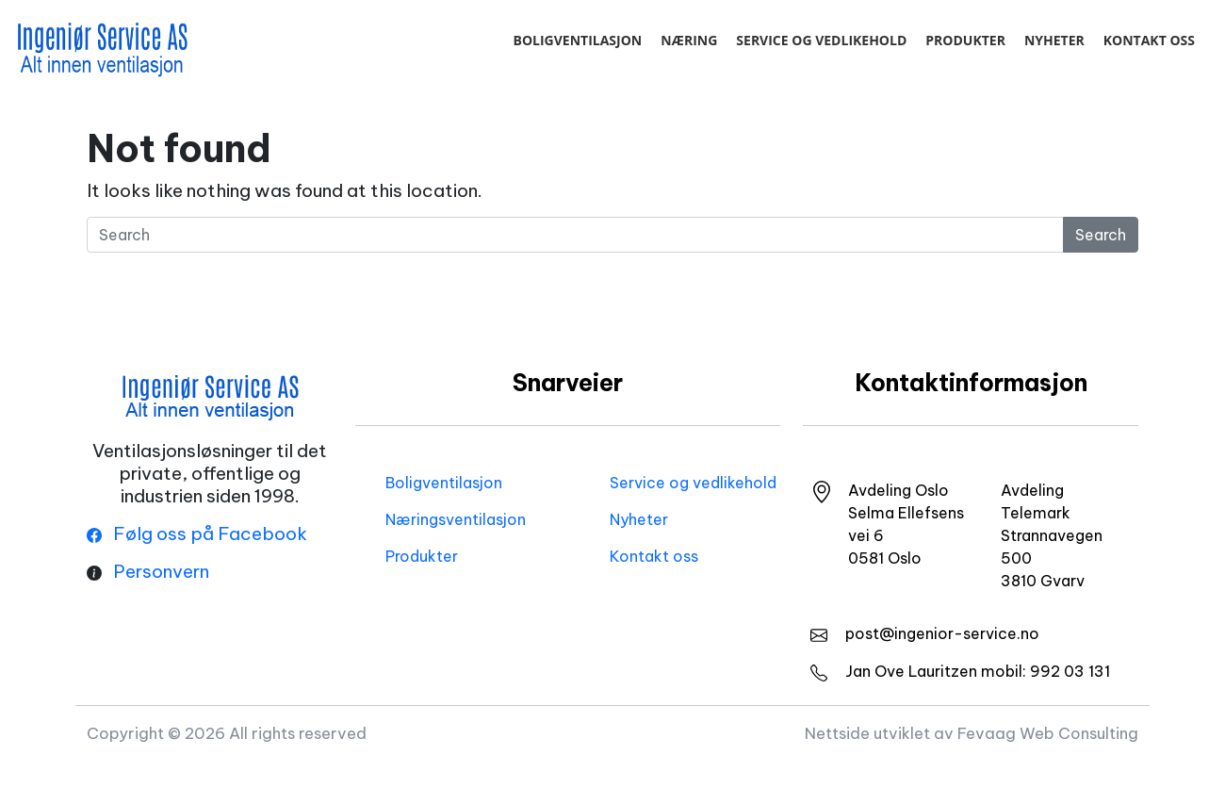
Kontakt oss (1149, 40)
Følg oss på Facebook (197, 533)
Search (1100, 234)
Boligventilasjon (577, 40)
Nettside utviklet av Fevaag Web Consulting (971, 733)
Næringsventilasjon (455, 519)
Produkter (965, 40)
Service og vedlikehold (821, 40)
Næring (689, 40)
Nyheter (1054, 40)
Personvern (161, 571)
